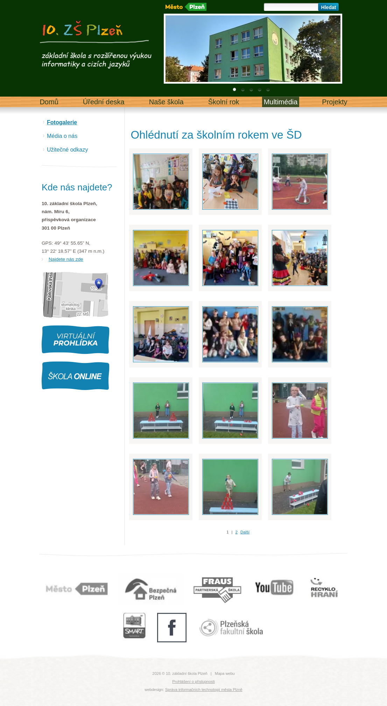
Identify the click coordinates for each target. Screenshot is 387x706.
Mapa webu (225, 673)
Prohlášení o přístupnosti (193, 681)
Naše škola (166, 102)
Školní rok (223, 102)
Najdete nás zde (66, 259)
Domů (49, 102)
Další (244, 532)
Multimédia (281, 102)
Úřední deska (104, 102)
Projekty (334, 102)
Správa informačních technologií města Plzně (203, 689)
